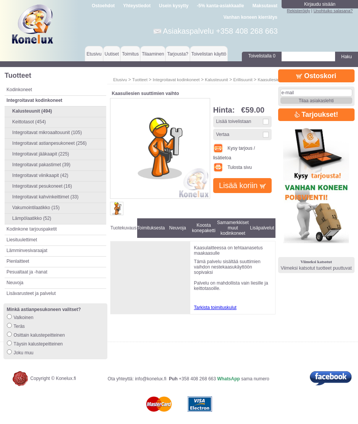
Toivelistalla (261, 56)
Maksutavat (265, 5)
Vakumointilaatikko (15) (36, 207)
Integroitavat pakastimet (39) (41, 164)
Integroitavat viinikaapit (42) (40, 175)
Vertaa (222, 134)
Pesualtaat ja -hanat (26, 272)
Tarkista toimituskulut (215, 307)
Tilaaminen (153, 54)
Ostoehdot (103, 5)
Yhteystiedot (137, 5)
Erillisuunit (243, 79)
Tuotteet (139, 79)
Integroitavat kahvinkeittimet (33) (45, 197)
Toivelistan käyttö (208, 54)
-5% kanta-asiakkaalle (220, 5)
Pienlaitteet (17, 261)
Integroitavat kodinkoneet (176, 79)
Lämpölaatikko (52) (31, 218)
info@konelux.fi (150, 378)
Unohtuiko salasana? (333, 10)
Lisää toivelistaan (233, 121)
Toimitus (130, 54)
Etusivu (93, 54)
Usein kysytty (173, 5)
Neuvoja (14, 282)
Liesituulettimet (21, 239)
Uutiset (112, 54)
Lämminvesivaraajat (26, 250)
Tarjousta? (177, 54)
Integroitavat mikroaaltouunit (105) (47, 132)
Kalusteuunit (216, 79)
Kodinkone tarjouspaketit (31, 229)
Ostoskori (316, 76)
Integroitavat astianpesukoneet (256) (49, 143)
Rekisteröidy (298, 10)
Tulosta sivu (232, 167)
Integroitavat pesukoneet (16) (42, 186)
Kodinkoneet (19, 89)
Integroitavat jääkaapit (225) (40, 154)
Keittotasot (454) (29, 121)
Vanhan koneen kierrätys (250, 17)
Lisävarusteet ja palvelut (31, 293)
